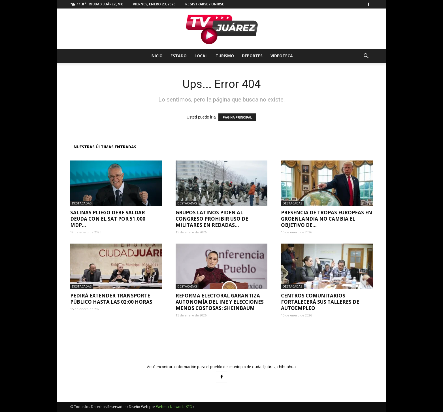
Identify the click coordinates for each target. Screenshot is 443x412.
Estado (179, 55)
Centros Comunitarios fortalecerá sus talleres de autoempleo (320, 301)
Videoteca (282, 55)
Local (201, 55)
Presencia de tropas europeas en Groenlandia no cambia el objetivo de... (326, 218)
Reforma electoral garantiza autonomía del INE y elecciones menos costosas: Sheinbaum (220, 301)
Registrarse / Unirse (204, 4)
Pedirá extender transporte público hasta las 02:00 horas (111, 298)
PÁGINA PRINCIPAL (237, 117)
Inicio (156, 55)
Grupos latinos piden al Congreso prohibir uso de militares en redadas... (212, 218)
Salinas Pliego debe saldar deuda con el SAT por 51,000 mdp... (107, 218)
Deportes (252, 55)
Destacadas (81, 203)
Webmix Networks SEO (174, 406)
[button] (366, 56)
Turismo (225, 55)
